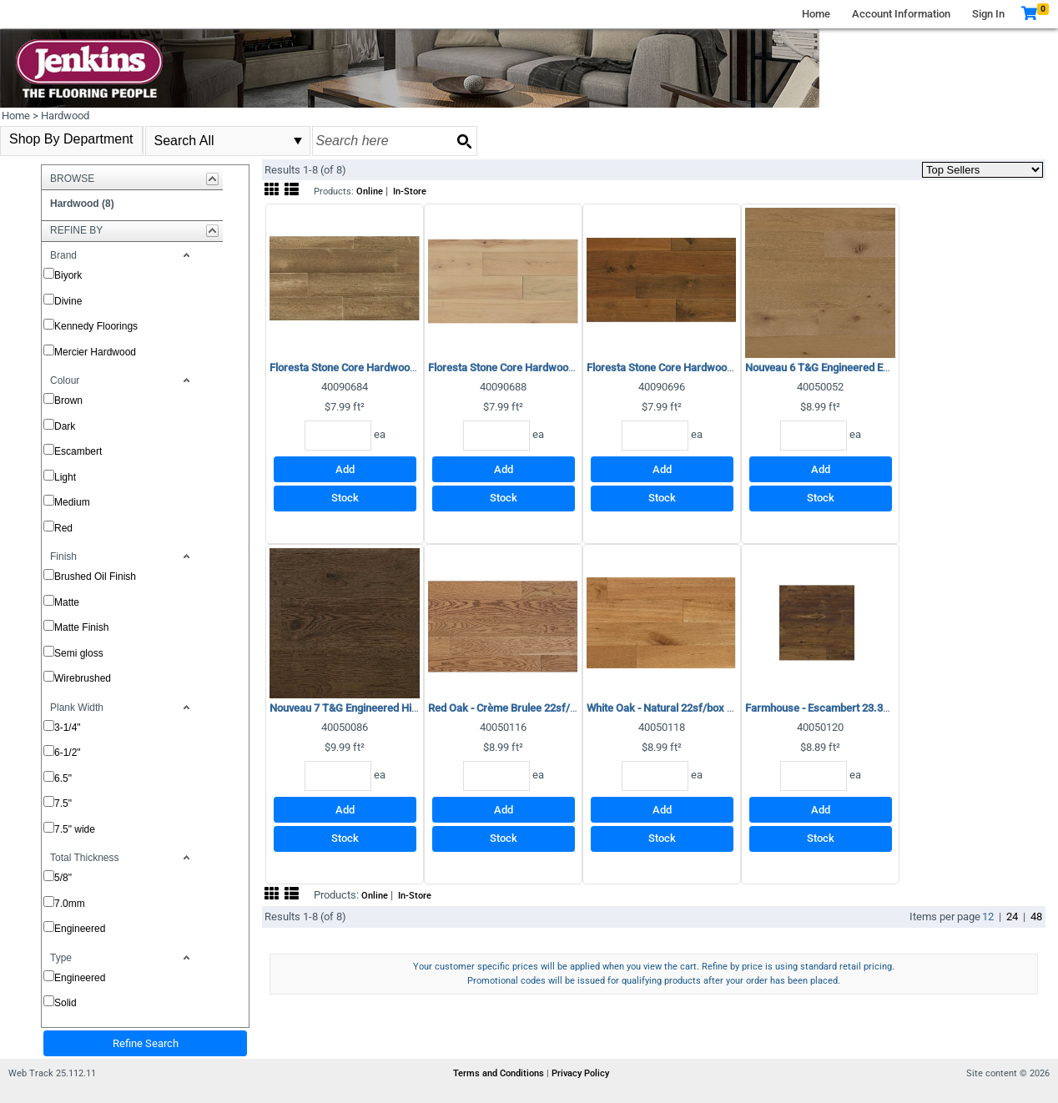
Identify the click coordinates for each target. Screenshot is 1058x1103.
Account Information (901, 14)
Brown (68, 400)
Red (63, 528)
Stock (345, 497)
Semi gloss (78, 653)
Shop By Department (71, 139)
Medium (72, 502)
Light (65, 477)
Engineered (79, 928)
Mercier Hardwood (95, 352)
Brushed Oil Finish (95, 576)
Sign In (988, 14)
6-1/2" (67, 752)
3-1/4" (67, 727)
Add (345, 469)
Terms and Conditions (500, 1073)
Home (816, 14)
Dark (64, 426)
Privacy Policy (580, 1073)
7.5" (63, 803)
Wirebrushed (82, 678)
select (298, 141)
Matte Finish (81, 627)
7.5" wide (74, 829)
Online (369, 191)
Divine (68, 301)
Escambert (78, 451)
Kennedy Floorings (96, 326)
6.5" (63, 778)
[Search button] (464, 141)
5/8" (63, 878)
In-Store (409, 191)
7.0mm (69, 903)
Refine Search (146, 1043)
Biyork (68, 275)
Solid (65, 1003)
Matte (66, 602)
